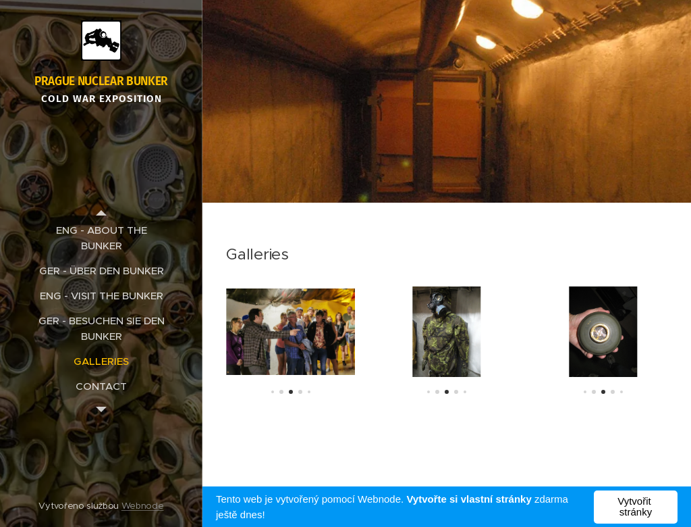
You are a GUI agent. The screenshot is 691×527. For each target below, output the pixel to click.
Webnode (142, 505)
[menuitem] (101, 237)
